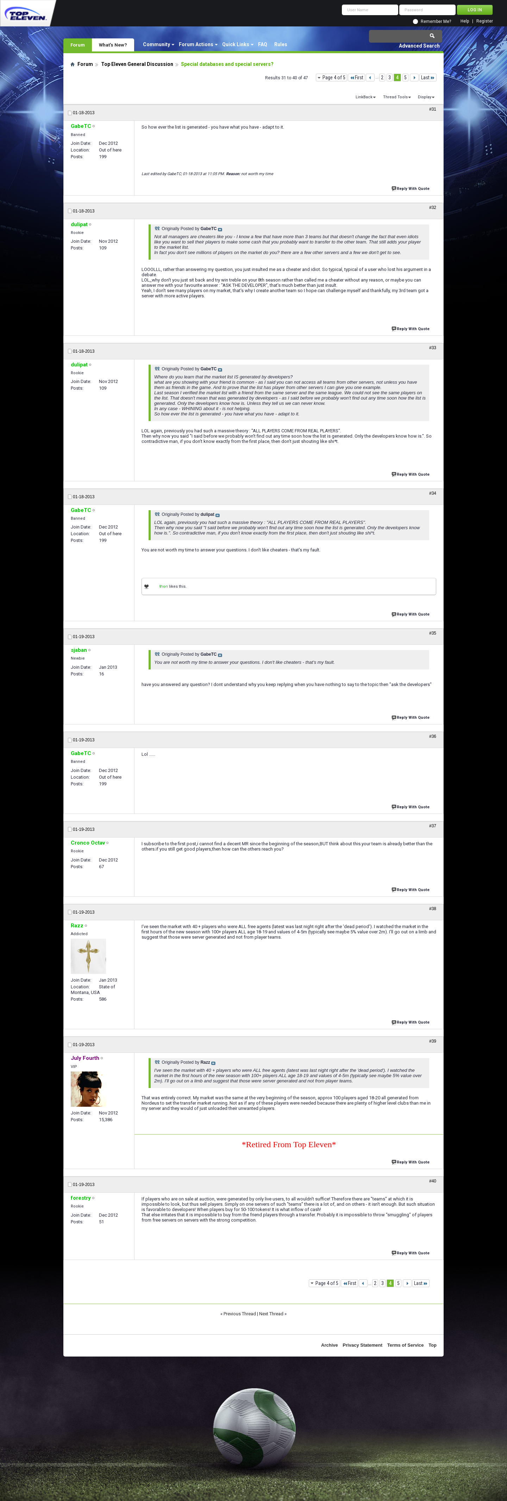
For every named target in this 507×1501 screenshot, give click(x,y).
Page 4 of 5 (334, 77)
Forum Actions (196, 44)
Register (484, 21)
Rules (280, 44)
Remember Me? (436, 21)
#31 (432, 109)
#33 (432, 347)
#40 (432, 1181)
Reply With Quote (411, 188)
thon (163, 586)
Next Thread (271, 1313)
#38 (432, 908)
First (356, 77)
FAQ (262, 44)
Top (432, 1345)
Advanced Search (419, 46)
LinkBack (364, 97)
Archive (329, 1345)
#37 (432, 825)
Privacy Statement (362, 1345)
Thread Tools (395, 97)
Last (428, 77)
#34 (432, 493)
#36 (432, 736)
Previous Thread (240, 1313)
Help (465, 21)
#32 (432, 207)
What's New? (113, 45)
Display (424, 97)
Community (156, 44)
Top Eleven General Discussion (137, 64)
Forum (77, 45)
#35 (432, 633)
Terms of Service (405, 1345)
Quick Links (235, 44)
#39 (432, 1041)
